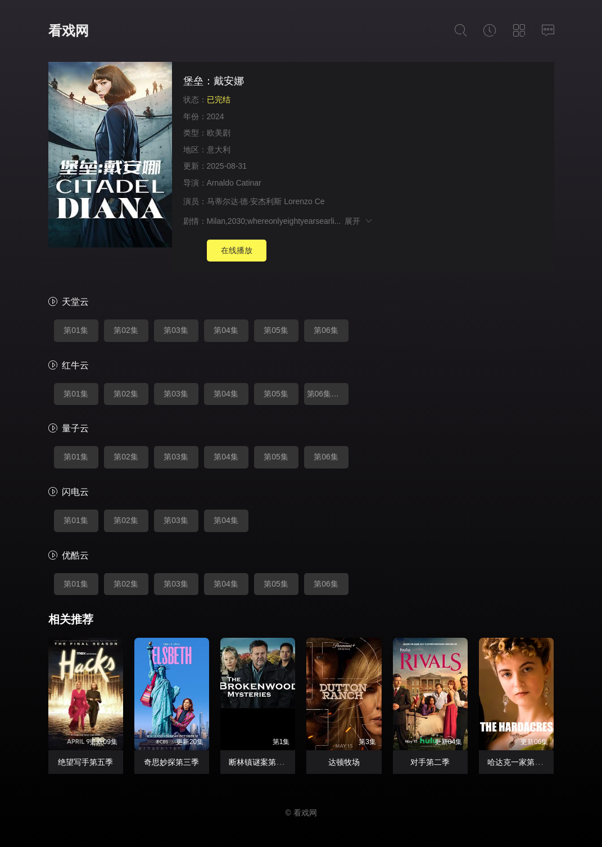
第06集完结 (327, 393)
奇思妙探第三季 (171, 762)
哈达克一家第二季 (518, 762)
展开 (359, 221)
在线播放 (236, 250)
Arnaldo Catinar (234, 182)
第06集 (326, 330)
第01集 (76, 330)
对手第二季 (430, 762)
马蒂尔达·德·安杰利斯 (244, 201)
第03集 (176, 330)
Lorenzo (298, 201)
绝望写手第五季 (85, 762)
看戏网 (68, 30)
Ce (320, 201)
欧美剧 (218, 132)
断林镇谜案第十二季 (264, 762)
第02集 (126, 330)
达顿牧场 (344, 762)
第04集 (226, 330)
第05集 (276, 330)
